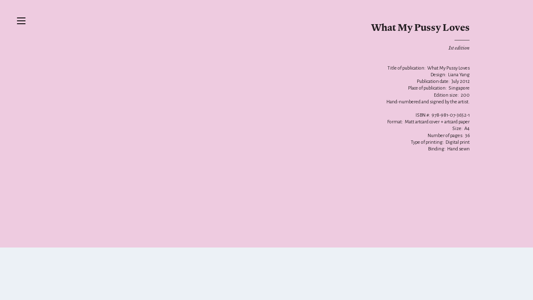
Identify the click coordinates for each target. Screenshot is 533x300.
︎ (21, 21)
